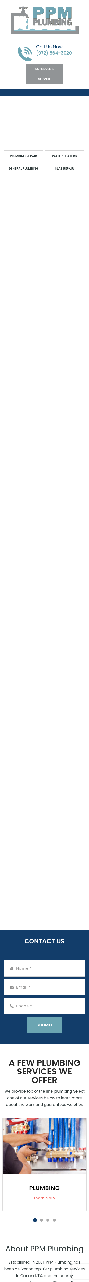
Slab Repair (64, 168)
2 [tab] (41, 1220)
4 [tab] (54, 1220)
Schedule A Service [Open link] (44, 74)
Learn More (44, 1198)
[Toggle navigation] (7, 92)
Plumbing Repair (23, 156)
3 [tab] (48, 1220)
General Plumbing (23, 168)
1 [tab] (35, 1220)
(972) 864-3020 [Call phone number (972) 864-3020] (54, 53)
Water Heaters (64, 156)
